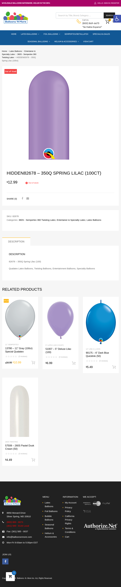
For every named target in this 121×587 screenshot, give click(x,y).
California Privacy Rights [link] (69, 520)
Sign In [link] (107, 3)
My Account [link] (70, 502)
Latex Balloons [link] (30, 34)
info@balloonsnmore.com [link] (19, 537)
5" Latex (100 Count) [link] (54, 345)
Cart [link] (67, 536)
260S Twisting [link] (11, 442)
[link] (117, 19)
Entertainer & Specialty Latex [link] (71, 220)
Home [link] (13, 34)
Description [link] (16, 241)
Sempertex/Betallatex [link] (76, 34)
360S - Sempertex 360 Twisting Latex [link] (37, 220)
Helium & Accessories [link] (66, 41)
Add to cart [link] (33, 363)
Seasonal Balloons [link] (39, 41)
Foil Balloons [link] (52, 34)
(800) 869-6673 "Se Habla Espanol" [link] (89, 25)
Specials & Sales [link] (101, 34)
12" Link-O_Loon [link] (93, 349)
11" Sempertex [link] (12, 344)
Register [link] (115, 3)
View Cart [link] (88, 41)
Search (109, 15)
